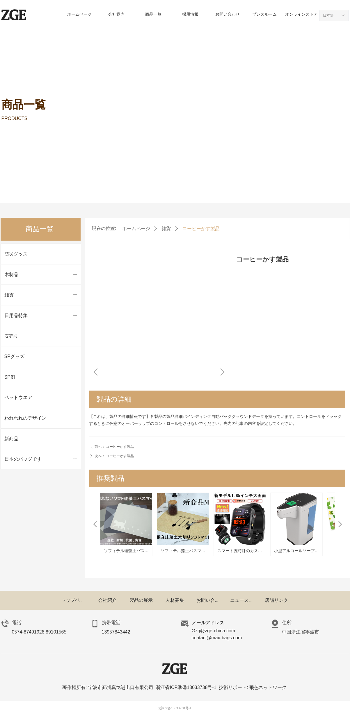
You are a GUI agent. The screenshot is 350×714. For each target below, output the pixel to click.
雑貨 (166, 228)
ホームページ (136, 228)
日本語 (328, 15)
